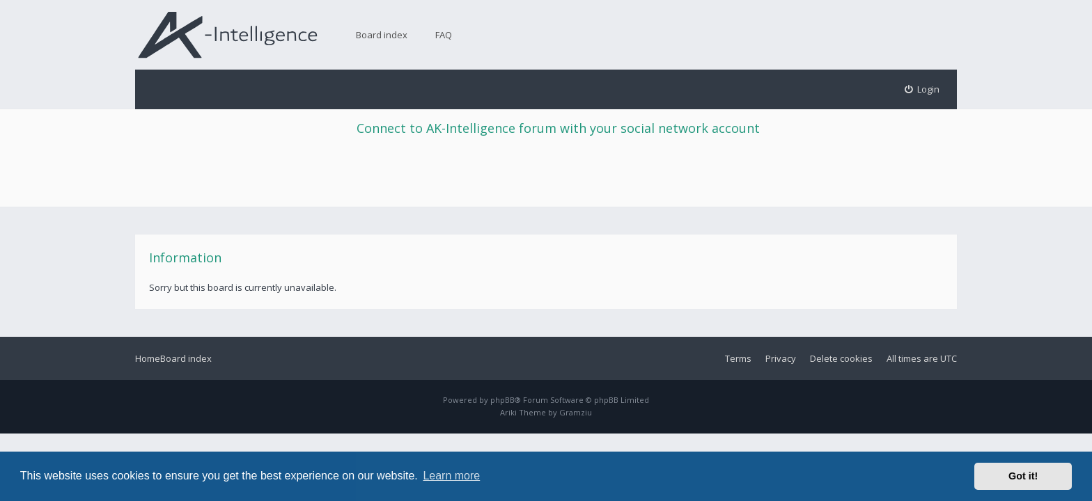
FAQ (443, 35)
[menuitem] (922, 89)
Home (147, 358)
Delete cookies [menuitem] (841, 358)
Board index (381, 35)
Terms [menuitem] (738, 358)
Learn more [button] (451, 476)
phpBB (502, 400)
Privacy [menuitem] (780, 358)
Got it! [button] (1023, 476)
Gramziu (575, 412)
